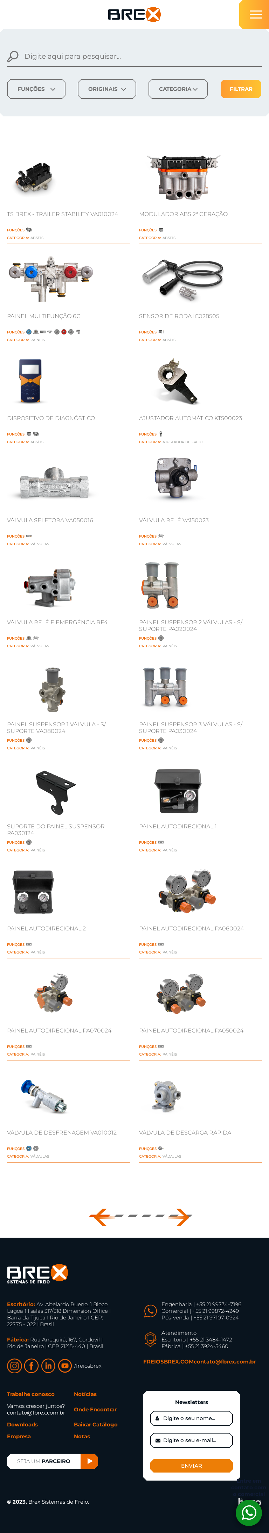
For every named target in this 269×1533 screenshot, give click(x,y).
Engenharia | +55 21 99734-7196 (201, 1304)
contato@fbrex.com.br (225, 1361)
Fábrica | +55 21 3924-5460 (194, 1346)
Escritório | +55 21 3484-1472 (196, 1339)
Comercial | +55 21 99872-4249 (200, 1311)
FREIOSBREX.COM (168, 1361)
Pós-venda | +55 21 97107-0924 (200, 1317)
